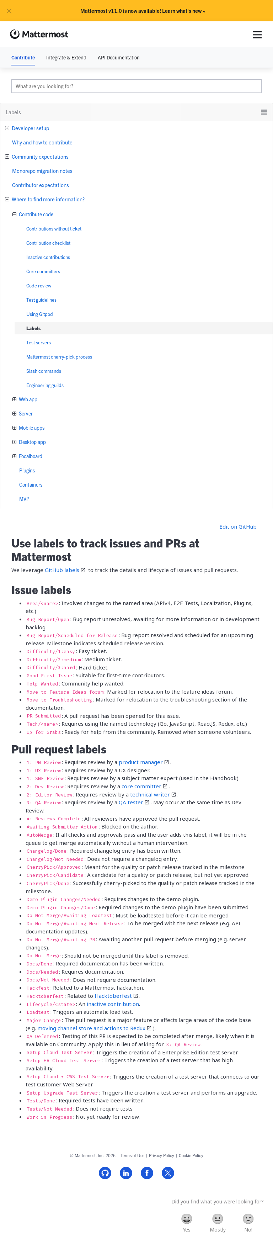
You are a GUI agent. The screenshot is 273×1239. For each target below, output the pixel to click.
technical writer (150, 794)
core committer (141, 786)
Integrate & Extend (66, 57)
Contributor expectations (40, 184)
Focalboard (30, 456)
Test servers (38, 342)
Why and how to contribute (42, 142)
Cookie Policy (191, 1155)
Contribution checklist (48, 243)
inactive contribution (113, 1003)
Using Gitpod (39, 314)
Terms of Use (132, 1155)
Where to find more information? (48, 199)
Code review (38, 285)
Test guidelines (41, 300)
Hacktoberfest (113, 995)
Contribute (23, 57)
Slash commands (43, 371)
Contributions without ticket (53, 229)
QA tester (131, 802)
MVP (24, 499)
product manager (141, 762)
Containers (30, 484)
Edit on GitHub (238, 526)
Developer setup (30, 128)
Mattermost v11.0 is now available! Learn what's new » (142, 10)
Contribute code (35, 214)
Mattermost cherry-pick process (59, 357)
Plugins (27, 470)
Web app (27, 399)
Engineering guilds (45, 385)
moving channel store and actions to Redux (91, 1028)
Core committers (43, 271)
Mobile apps (31, 427)
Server (25, 413)
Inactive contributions (48, 257)
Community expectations (40, 156)
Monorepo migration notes (42, 170)
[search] (136, 86)
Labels (33, 328)
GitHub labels (62, 569)
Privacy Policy (161, 1155)
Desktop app (32, 442)
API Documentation (119, 57)
